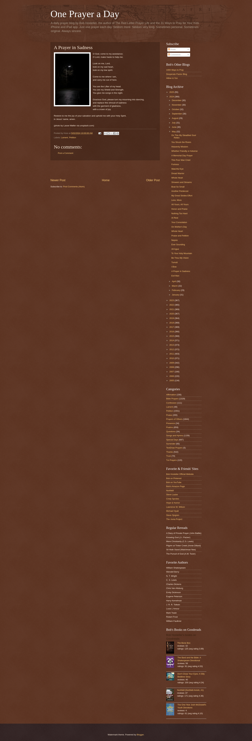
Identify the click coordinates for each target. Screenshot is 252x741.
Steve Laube (172, 494)
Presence (170, 423)
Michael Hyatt (172, 511)
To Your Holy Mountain (181, 253)
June (174, 127)
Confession (171, 403)
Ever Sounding (178, 244)
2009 (172, 363)
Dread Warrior (177, 173)
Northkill (170, 490)
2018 (172, 323)
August (175, 118)
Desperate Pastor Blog (176, 74)
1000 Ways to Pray (175, 70)
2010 (172, 358)
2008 (172, 367)
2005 (172, 380)
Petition (72, 137)
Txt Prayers (171, 460)
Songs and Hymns (174, 435)
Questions (171, 431)
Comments (174, 54)
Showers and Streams (181, 182)
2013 (172, 345)
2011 (172, 354)
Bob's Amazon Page (175, 486)
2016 (172, 331)
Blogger (140, 734)
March (175, 286)
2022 (172, 305)
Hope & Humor (173, 503)
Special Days (172, 439)
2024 (172, 96)
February (176, 290)
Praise (169, 415)
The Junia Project (174, 519)
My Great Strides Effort (181, 195)
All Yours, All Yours (180, 204)
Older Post (153, 180)
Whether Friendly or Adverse (184, 151)
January (176, 295)
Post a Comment (65, 153)
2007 (172, 371)
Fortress (175, 164)
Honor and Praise (179, 209)
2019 (172, 318)
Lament (64, 137)
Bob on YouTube (173, 482)
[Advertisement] (105, 169)
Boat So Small (177, 187)
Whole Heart (177, 178)
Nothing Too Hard (179, 213)
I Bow (173, 267)
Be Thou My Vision (180, 258)
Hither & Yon (172, 78)
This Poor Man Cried (180, 160)
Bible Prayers (172, 398)
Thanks (169, 452)
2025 (172, 92)
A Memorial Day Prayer (182, 155)
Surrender (170, 444)
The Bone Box (183, 643)
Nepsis (174, 240)
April (174, 281)
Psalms (169, 427)
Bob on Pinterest (173, 478)
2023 (172, 300)
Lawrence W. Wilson (175, 507)
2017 (172, 327)
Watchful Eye (177, 169)
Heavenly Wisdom (179, 146)
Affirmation (171, 394)
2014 (172, 340)
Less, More (176, 200)
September (177, 113)
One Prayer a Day (84, 14)
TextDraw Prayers (174, 448)
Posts (172, 49)
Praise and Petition (180, 235)
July (174, 122)
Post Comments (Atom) (74, 186)
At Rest (174, 218)
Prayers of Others (174, 419)
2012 (172, 349)
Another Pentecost (179, 191)
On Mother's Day (179, 227)
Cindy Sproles (172, 499)
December (177, 100)
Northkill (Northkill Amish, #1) (190, 690)
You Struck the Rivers (181, 142)
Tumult (174, 262)
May (174, 131)
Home (106, 180)
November (177, 105)
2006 (172, 376)
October (176, 109)
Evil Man (175, 276)
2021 (172, 309)
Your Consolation (179, 222)
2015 (172, 336)
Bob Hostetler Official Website (180, 474)
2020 (172, 313)
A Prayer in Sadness (180, 271)
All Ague (175, 249)
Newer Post (57, 180)
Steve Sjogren (172, 515)
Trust (168, 456)
